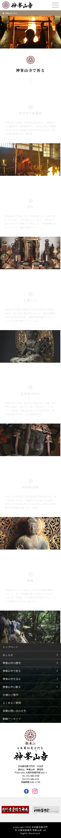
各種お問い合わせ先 (14, 711)
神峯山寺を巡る (12, 679)
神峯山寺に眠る (12, 687)
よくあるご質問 (12, 703)
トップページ (10, 647)
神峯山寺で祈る (12, 671)
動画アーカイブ (12, 719)
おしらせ (8, 655)
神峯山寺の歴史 (12, 663)
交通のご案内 (10, 695)
